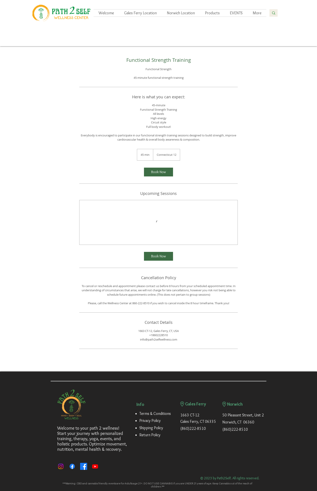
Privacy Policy (150, 420)
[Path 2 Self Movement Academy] (83, 466)
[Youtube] (95, 466)
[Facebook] (72, 466)
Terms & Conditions (155, 413)
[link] (158, 172)
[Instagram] (60, 466)
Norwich (235, 404)
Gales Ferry (195, 404)
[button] (236, 12)
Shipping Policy (151, 427)
